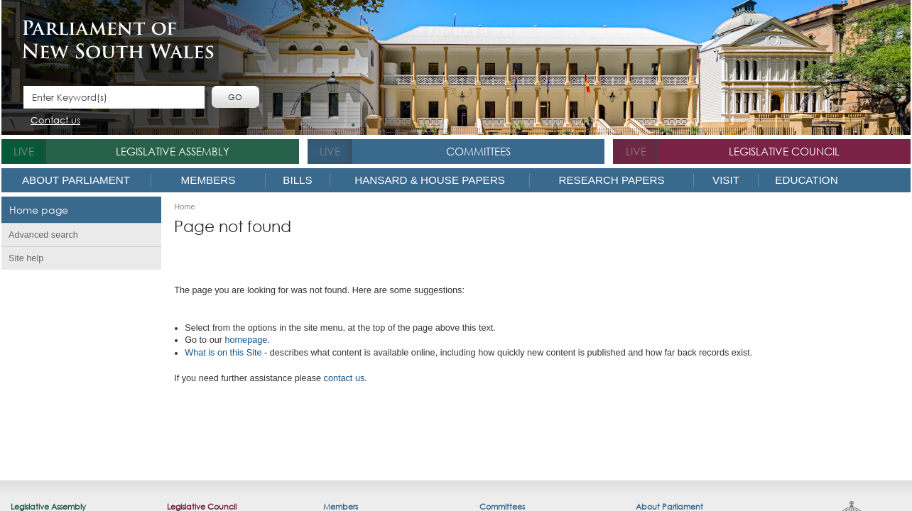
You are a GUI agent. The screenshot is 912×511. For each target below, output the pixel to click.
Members (208, 180)
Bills (297, 180)
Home (184, 207)
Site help (26, 258)
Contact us (55, 121)
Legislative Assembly (172, 151)
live (23, 151)
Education (806, 180)
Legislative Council (784, 151)
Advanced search (43, 235)
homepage (245, 340)
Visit (725, 180)
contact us (344, 378)
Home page (38, 209)
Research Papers (611, 180)
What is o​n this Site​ (223, 353)
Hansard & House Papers (429, 180)
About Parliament (76, 180)
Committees (478, 151)
